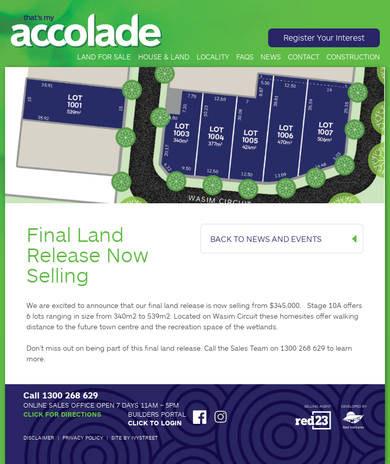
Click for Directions (62, 414)
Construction (353, 57)
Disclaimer (38, 438)
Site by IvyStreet (134, 438)
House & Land (163, 57)
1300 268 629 (70, 395)
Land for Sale (104, 57)
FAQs (244, 57)
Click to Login (155, 423)
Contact (303, 57)
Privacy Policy (82, 438)
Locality (213, 57)
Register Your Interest (324, 37)
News (271, 57)
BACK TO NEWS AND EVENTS (265, 238)
